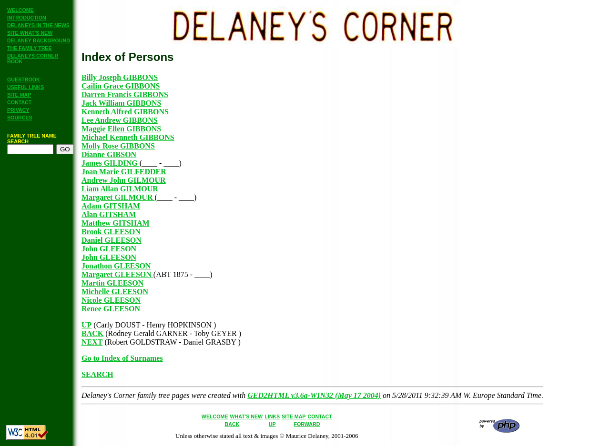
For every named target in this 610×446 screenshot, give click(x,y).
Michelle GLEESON (114, 291)
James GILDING (110, 163)
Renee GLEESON (110, 309)
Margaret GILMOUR (117, 197)
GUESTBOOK (23, 79)
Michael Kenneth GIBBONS (127, 137)
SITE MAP (19, 95)
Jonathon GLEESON (116, 266)
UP (86, 325)
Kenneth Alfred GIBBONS (125, 112)
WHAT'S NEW (246, 416)
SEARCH (97, 374)
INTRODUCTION (26, 17)
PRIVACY (18, 110)
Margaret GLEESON (117, 274)
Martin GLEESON (112, 283)
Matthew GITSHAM (115, 223)
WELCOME (20, 10)
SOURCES (19, 117)
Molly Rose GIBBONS (118, 146)
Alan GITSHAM (108, 214)
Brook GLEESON (111, 232)
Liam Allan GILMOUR (119, 189)
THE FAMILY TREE (29, 48)
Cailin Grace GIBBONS (120, 86)
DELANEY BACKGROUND (38, 40)
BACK (92, 333)
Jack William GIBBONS (121, 103)
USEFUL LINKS (25, 87)
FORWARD (307, 424)
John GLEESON (108, 249)
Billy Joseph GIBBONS (119, 77)
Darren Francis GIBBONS (124, 94)
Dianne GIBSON (108, 154)
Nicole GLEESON (111, 300)
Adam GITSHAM (110, 206)
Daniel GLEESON (111, 240)
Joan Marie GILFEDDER (123, 172)
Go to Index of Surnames (122, 358)
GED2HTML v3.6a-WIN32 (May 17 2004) (314, 395)
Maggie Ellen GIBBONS (121, 129)
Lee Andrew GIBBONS (119, 120)
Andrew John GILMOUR (123, 180)
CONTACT (19, 102)
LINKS (272, 416)
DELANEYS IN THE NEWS (38, 25)
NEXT (91, 342)
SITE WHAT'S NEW (29, 33)
